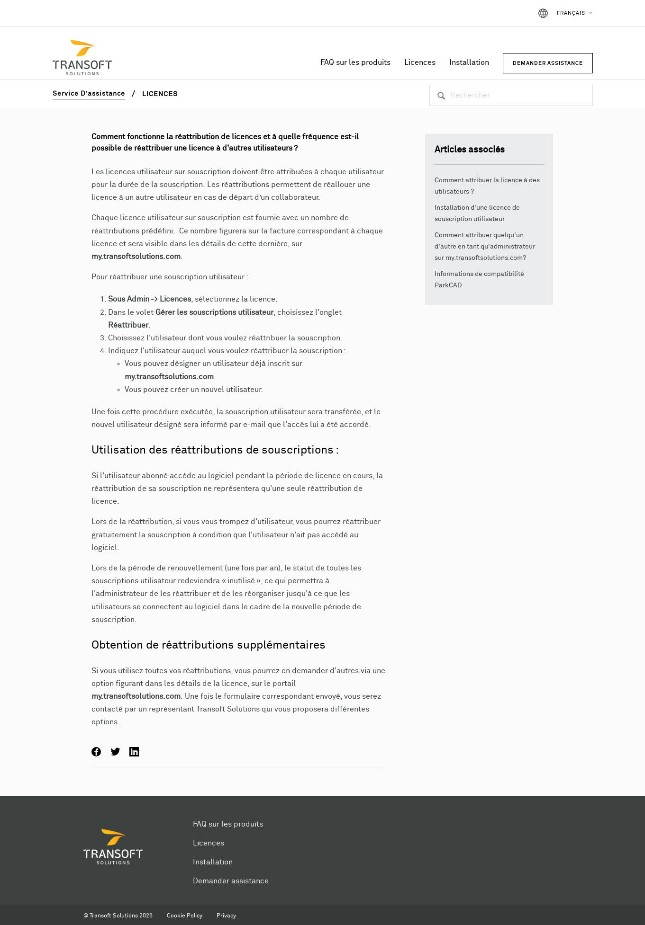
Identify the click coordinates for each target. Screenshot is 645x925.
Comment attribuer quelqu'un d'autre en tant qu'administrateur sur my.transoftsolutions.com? (485, 246)
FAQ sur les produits (355, 62)
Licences (420, 62)
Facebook (96, 751)
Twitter (115, 751)
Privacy (226, 916)
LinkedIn (134, 751)
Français (571, 13)
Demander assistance (231, 881)
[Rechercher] (511, 95)
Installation (469, 62)
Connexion (505, 13)
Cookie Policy (184, 916)
